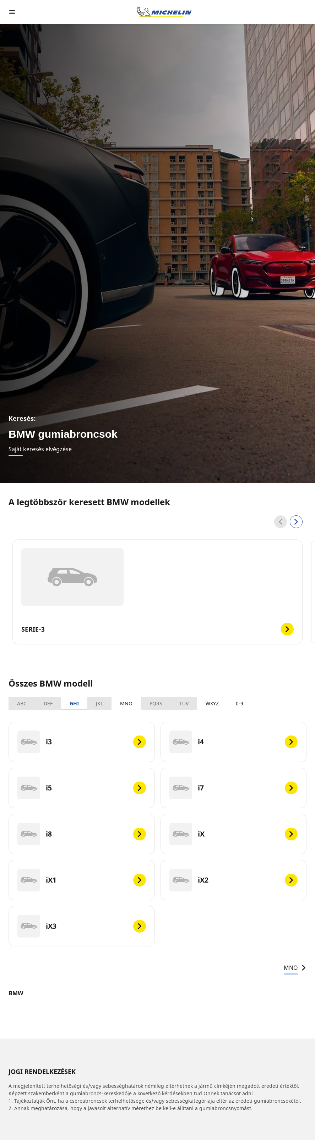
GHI (74, 703)
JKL (99, 703)
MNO (126, 703)
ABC (22, 703)
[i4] (234, 742)
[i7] (234, 788)
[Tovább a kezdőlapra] (164, 12)
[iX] (234, 834)
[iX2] (234, 880)
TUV (184, 703)
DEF (48, 703)
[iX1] (82, 880)
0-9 (239, 703)
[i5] (82, 788)
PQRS (156, 703)
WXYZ (212, 703)
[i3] (82, 742)
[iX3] (82, 926)
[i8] (82, 834)
